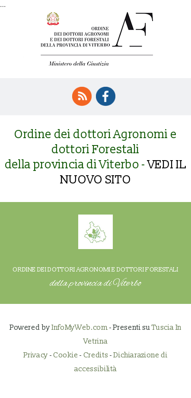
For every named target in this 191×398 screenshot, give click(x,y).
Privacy (35, 355)
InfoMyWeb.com (79, 327)
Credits (95, 355)
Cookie (65, 355)
